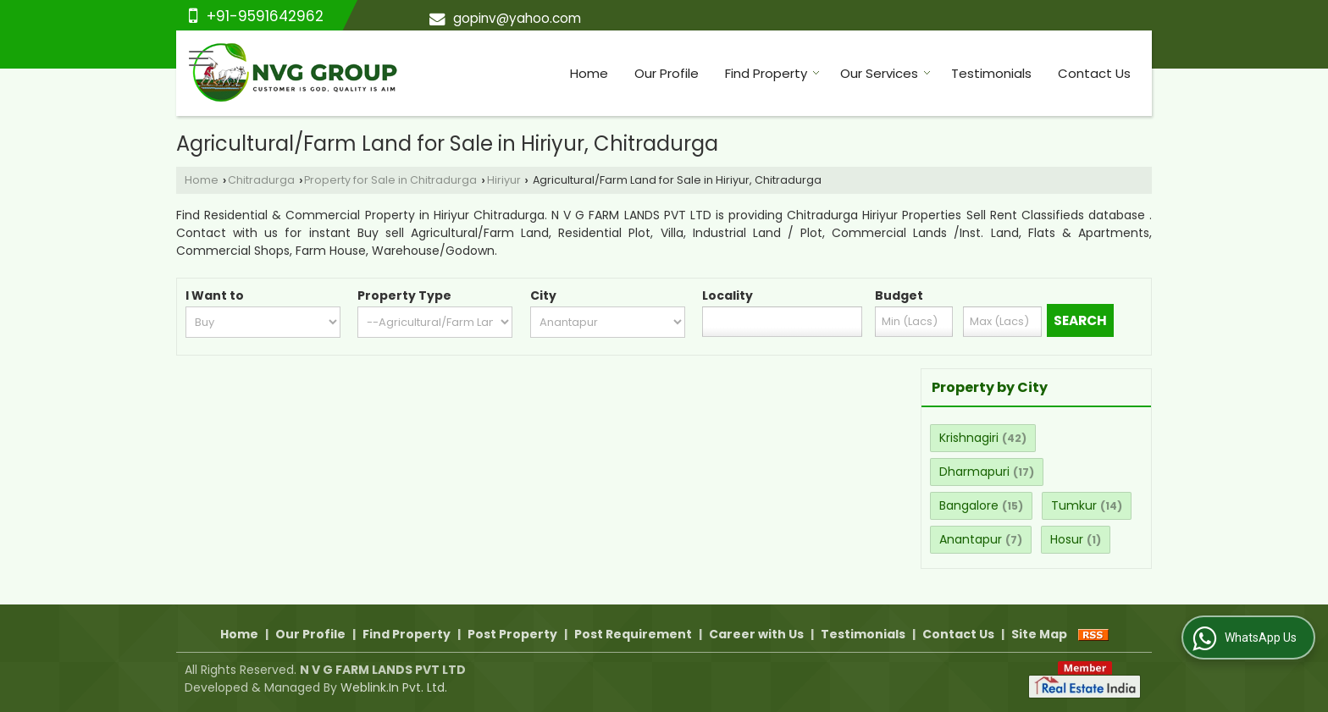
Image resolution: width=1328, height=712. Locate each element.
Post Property (512, 634)
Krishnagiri (969, 437)
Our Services (885, 73)
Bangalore (969, 505)
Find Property (772, 73)
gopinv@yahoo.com (517, 18)
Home (589, 73)
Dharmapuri (974, 471)
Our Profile (666, 73)
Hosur (1066, 539)
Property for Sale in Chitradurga (390, 180)
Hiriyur (504, 180)
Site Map (1039, 634)
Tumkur (1074, 505)
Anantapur (970, 539)
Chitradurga (261, 180)
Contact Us (1094, 73)
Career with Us (756, 634)
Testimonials (991, 73)
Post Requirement (633, 634)
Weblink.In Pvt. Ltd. (393, 687)
